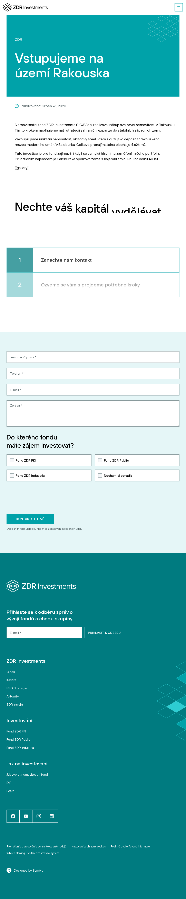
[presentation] (38, 498)
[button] (179, 7)
